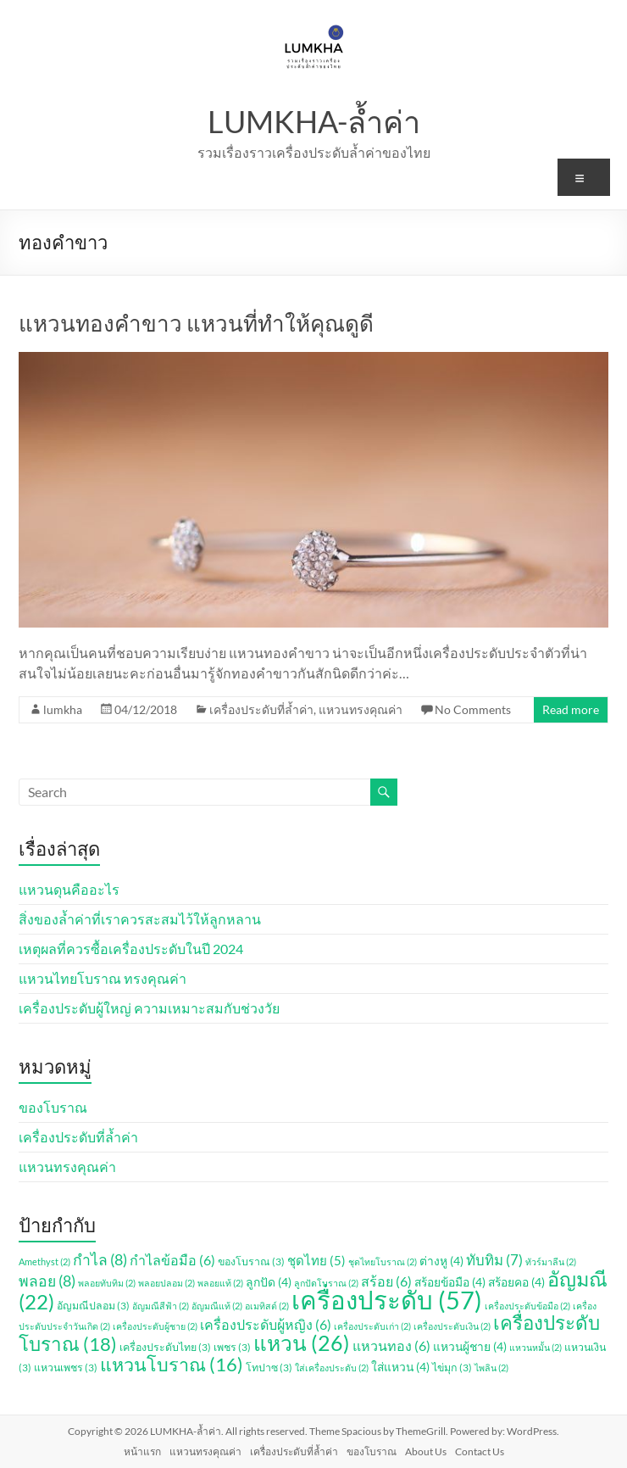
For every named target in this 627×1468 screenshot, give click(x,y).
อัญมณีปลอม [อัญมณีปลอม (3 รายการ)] (93, 1305)
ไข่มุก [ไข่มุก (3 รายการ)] (452, 1367)
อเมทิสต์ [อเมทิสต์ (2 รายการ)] (267, 1305)
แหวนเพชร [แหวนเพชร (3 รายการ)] (65, 1367)
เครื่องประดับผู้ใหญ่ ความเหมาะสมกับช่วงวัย (149, 1008)
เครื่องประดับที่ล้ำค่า (261, 709)
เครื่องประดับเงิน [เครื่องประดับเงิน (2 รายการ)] (452, 1325)
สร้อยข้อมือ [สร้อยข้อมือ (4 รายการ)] (450, 1282)
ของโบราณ (53, 1107)
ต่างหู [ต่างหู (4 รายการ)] (441, 1260)
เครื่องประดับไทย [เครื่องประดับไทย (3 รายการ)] (165, 1347)
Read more (570, 709)
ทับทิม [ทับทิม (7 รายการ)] (494, 1260)
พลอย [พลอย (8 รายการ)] (47, 1281)
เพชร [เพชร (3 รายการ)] (232, 1347)
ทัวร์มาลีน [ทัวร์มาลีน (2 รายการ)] (550, 1261)
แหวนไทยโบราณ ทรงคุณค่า (102, 978)
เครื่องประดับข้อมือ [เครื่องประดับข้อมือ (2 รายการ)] (527, 1305)
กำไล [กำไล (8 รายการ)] (100, 1260)
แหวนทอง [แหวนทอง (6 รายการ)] (391, 1345)
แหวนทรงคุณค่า (360, 709)
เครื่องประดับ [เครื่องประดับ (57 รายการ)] (386, 1300)
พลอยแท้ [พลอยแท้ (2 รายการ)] (220, 1282)
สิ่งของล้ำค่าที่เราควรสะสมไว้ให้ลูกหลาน (140, 919)
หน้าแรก (142, 1451)
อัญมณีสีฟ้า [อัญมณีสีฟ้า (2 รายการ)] (160, 1305)
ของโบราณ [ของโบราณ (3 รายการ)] (251, 1261)
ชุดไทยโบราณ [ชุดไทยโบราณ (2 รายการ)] (382, 1261)
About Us (426, 1451)
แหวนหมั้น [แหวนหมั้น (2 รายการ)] (535, 1347)
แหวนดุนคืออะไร (69, 889)
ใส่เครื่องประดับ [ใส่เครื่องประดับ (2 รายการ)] (332, 1367)
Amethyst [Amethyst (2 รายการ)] (44, 1261)
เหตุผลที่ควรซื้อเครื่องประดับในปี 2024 (131, 949)
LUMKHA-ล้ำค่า (314, 121)
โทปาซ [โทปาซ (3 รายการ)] (269, 1367)
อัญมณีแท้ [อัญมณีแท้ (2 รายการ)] (216, 1305)
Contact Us (479, 1451)
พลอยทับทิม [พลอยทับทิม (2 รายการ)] (107, 1282)
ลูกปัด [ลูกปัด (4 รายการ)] (268, 1282)
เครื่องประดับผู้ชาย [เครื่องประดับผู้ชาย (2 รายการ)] (155, 1325)
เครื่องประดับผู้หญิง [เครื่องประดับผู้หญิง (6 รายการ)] (265, 1324)
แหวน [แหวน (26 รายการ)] (301, 1343)
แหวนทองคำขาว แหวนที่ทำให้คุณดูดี (196, 323)
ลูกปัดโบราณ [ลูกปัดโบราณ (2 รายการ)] (326, 1282)
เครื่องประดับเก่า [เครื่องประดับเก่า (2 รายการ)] (372, 1325)
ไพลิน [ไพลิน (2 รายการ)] (491, 1367)
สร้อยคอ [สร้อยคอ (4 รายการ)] (516, 1282)
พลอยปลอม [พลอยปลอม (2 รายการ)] (166, 1282)
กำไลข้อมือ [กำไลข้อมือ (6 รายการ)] (172, 1260)
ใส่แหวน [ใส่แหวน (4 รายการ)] (400, 1366)
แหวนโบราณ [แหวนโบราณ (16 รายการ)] (171, 1365)
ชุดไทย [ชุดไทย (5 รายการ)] (316, 1260)
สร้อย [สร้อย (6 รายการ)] (386, 1281)
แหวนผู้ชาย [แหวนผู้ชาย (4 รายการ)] (470, 1346)
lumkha (62, 709)
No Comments (473, 709)
